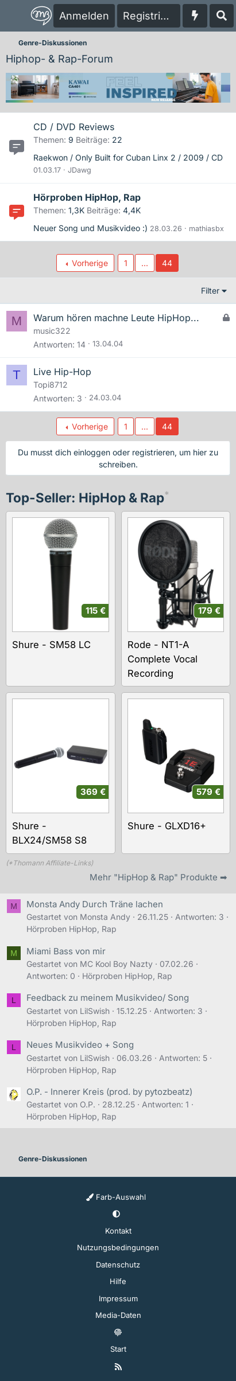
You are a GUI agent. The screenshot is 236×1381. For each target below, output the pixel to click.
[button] (116, 1214)
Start (118, 1348)
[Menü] (15, 16)
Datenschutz (118, 1264)
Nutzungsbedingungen (118, 1247)
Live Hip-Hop (62, 371)
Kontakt (118, 1230)
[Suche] (222, 16)
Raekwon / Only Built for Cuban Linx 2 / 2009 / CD (128, 157)
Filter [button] (210, 290)
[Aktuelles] (195, 16)
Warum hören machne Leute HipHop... (116, 317)
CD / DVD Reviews (73, 126)
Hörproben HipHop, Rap (87, 197)
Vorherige (90, 263)
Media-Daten (118, 1315)
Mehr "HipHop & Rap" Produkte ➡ (158, 877)
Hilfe (118, 1281)
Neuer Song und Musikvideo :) (90, 228)
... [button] (144, 263)
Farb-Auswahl (116, 1196)
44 (167, 263)
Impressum (118, 1298)
